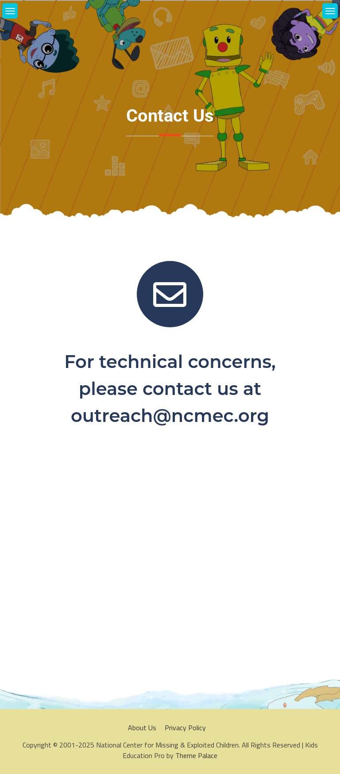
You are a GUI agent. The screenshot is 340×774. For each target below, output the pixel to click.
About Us (142, 727)
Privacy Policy (185, 727)
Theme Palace (196, 755)
